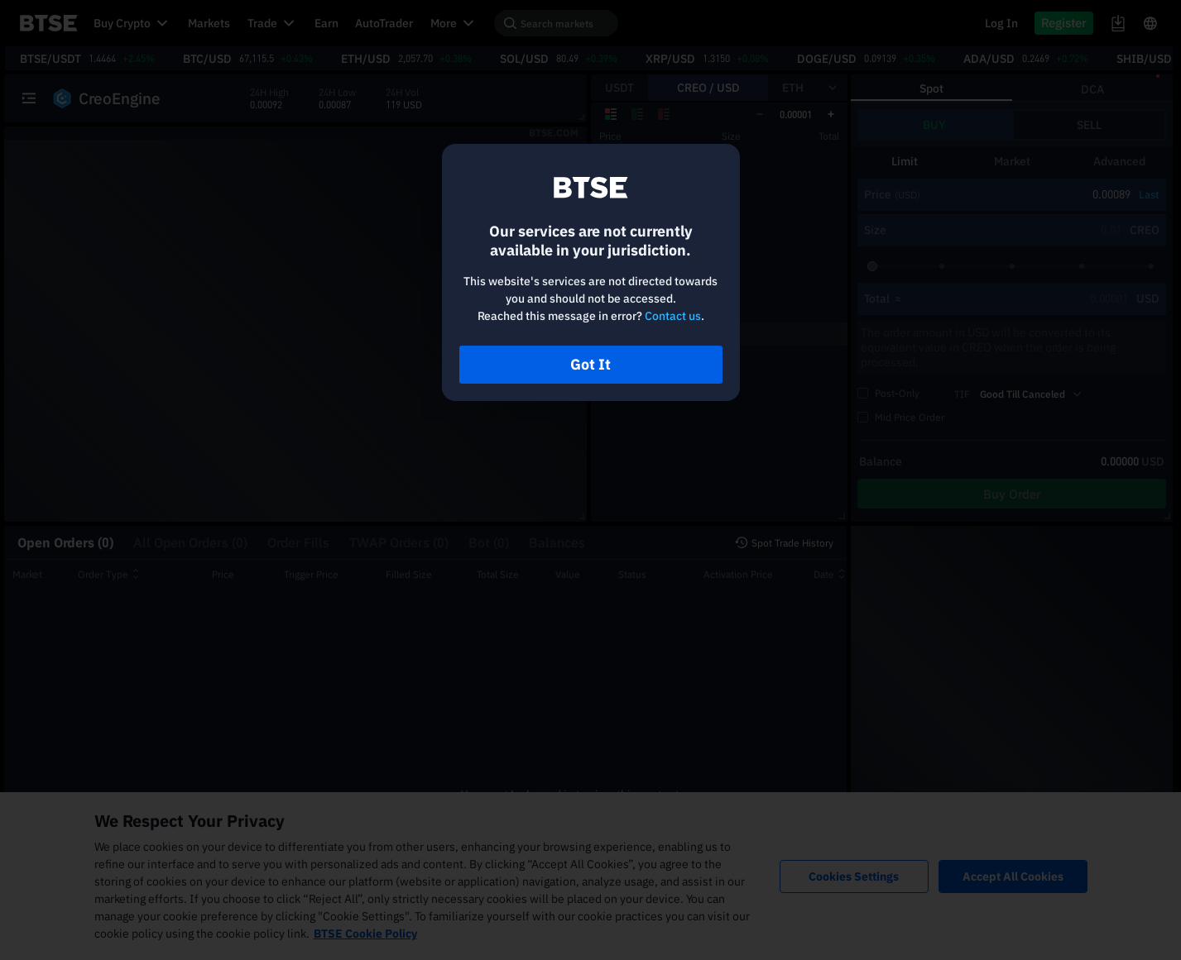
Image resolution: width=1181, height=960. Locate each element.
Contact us (673, 315)
